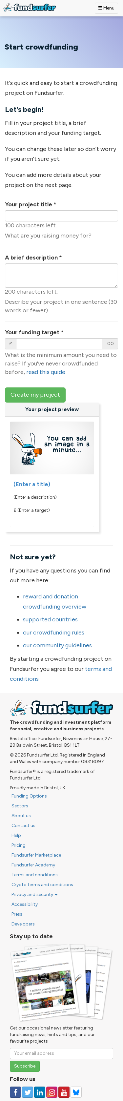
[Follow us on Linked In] (39, 1092)
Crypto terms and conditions (42, 884)
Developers (23, 924)
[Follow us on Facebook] (15, 1092)
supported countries (50, 619)
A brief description (33, 257)
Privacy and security (34, 894)
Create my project (35, 394)
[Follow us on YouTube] (64, 1092)
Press (16, 914)
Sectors (19, 806)
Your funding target (34, 332)
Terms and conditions (34, 875)
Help (16, 835)
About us (21, 816)
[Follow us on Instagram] (51, 1092)
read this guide (45, 372)
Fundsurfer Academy (33, 865)
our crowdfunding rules (53, 632)
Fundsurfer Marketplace (36, 855)
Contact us (23, 825)
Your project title (30, 204)
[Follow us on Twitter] (27, 1092)
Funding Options (29, 796)
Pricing (18, 845)
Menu (106, 8)
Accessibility (24, 904)
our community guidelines (57, 645)
